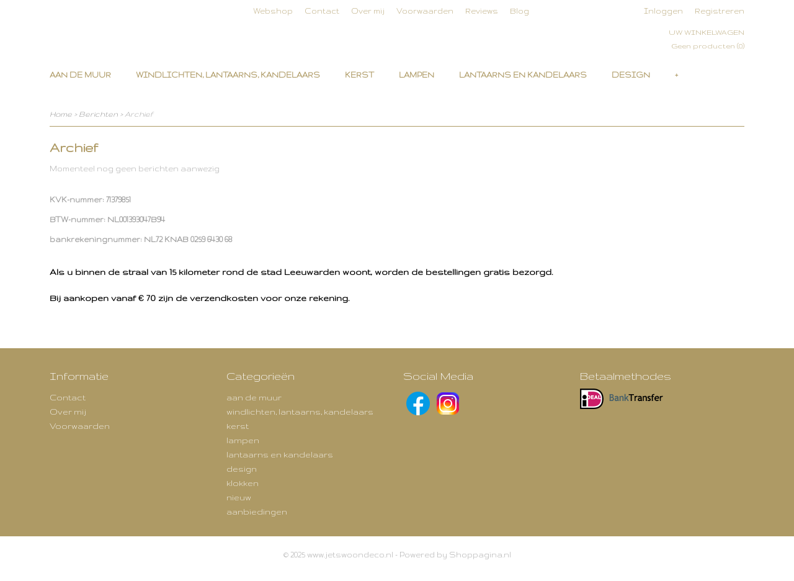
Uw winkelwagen (706, 32)
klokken (242, 483)
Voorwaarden (424, 11)
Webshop (273, 11)
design (631, 75)
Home (61, 114)
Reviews (481, 11)
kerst (359, 75)
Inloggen (663, 11)
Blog (519, 11)
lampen (416, 75)
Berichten (98, 114)
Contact (322, 11)
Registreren (719, 11)
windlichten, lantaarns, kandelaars (228, 75)
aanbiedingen (256, 511)
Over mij (368, 11)
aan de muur (80, 75)
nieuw (238, 497)
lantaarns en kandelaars (523, 75)
